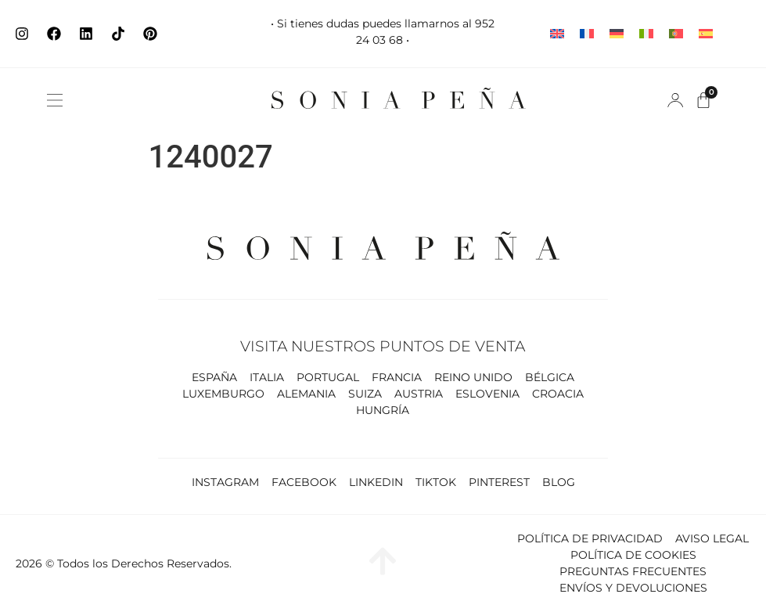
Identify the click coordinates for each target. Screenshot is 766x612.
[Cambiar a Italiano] (646, 34)
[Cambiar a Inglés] (557, 34)
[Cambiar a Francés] (587, 34)
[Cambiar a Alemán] (616, 34)
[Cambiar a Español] (706, 34)
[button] (54, 100)
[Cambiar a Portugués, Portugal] (676, 34)
